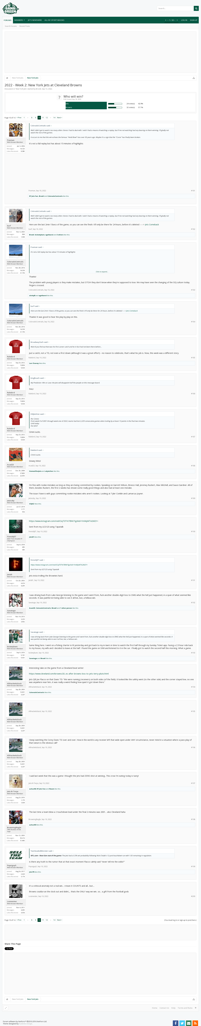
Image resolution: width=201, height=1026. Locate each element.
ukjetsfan (49, 471)
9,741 (23, 655)
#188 (193, 466)
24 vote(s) (131, 103)
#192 (193, 603)
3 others (60, 235)
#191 (193, 580)
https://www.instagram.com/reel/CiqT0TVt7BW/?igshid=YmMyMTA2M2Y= (63, 521)
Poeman (10, 140)
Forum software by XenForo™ (25, 1021)
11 (43, 117)
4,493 (23, 910)
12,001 (22, 692)
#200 (193, 896)
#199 (193, 866)
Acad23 (10, 465)
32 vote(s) (131, 107)
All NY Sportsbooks (54, 20)
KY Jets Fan (33, 196)
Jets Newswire (35, 20)
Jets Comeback (152, 224)
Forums (7, 20)
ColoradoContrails (55, 196)
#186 (193, 394)
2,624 (23, 874)
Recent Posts (25, 26)
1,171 (23, 509)
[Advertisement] (100, 52)
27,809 (22, 473)
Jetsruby (10, 500)
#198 (193, 819)
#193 (193, 653)
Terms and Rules (185, 1008)
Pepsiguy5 (11, 865)
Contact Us (164, 1008)
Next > (59, 117)
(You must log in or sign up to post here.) (180, 920)
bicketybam (40, 235)
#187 (193, 437)
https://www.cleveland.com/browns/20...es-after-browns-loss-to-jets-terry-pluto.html (69, 673)
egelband (49, 235)
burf (9, 226)
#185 (193, 358)
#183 (193, 290)
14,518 (22, 270)
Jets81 (31, 537)
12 (47, 117)
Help (173, 1008)
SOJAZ (31, 504)
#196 (193, 747)
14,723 (22, 149)
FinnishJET (11, 536)
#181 (193, 191)
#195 (193, 711)
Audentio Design (25, 1024)
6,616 (23, 583)
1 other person (66, 608)
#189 (193, 498)
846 (23, 234)
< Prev (18, 117)
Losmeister (12, 901)
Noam (51, 789)
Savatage (11, 610)
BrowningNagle (14, 827)
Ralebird (11, 356)
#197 (193, 783)
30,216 (22, 838)
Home (154, 1008)
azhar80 (32, 789)
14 (54, 117)
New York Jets (21, 89)
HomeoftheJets (35, 471)
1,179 (23, 800)
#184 (193, 322)
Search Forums (11, 26)
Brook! (38, 89)
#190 (193, 531)
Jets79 (31, 872)
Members (18, 20)
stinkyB (32, 295)
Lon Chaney (34, 363)
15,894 (22, 365)
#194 (193, 687)
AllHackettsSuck (14, 683)
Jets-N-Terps (12, 791)
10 (39, 117)
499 (23, 547)
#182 (193, 229)
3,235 (23, 619)
